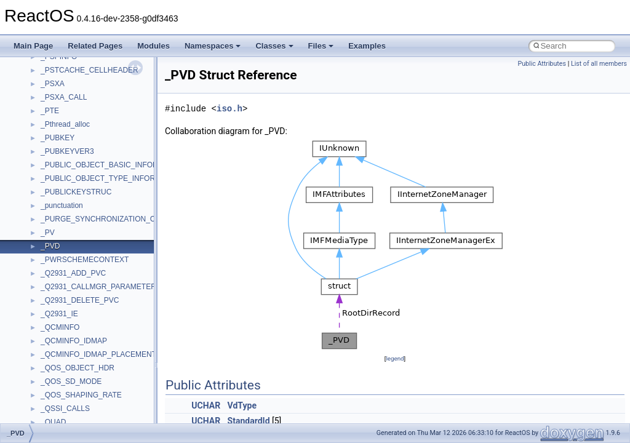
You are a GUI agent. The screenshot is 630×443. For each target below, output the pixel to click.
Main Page (33, 45)
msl (46, 255)
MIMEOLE (57, 187)
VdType (242, 405)
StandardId (249, 421)
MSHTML (56, 214)
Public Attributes (541, 64)
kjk (45, 174)
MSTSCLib (58, 269)
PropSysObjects (67, 350)
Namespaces (213, 45)
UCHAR (205, 405)
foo (46, 106)
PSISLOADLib (64, 363)
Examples (367, 45)
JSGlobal (56, 160)
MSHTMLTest (63, 228)
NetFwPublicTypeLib (74, 336)
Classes (274, 45)
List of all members (599, 64)
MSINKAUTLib (65, 241)
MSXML (54, 282)
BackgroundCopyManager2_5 (89, 66)
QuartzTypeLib (65, 390)
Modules (153, 45)
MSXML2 (56, 296)
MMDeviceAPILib (69, 201)
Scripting (55, 417)
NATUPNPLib (63, 323)
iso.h (229, 108)
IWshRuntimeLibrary (74, 147)
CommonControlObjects (80, 79)
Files (321, 45)
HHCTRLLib (61, 120)
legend (395, 358)
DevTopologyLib (67, 93)
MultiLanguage (65, 309)
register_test (61, 404)
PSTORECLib (63, 377)
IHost (49, 133)
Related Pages (95, 45)
